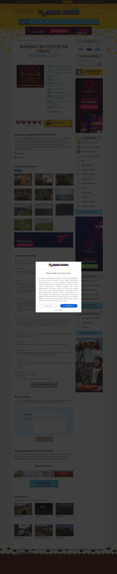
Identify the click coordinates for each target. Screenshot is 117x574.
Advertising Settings (51, 299)
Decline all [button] (48, 306)
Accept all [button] (69, 306)
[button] (58, 310)
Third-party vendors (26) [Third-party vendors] (57, 288)
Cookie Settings (53, 301)
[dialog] (58, 287)
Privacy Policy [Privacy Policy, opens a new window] (62, 301)
